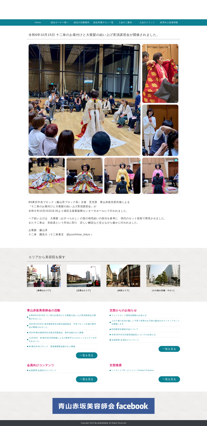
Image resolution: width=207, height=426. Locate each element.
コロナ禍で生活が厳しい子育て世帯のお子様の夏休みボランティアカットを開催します (145, 322)
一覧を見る (86, 355)
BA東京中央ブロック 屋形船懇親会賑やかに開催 (52, 346)
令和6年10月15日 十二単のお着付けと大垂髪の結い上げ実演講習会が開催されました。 (62, 317)
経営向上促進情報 (169, 22)
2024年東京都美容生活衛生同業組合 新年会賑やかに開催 (56, 332)
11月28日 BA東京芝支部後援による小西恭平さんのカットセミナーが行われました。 (63, 339)
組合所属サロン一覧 (103, 22)
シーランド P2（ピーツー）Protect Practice (132, 370)
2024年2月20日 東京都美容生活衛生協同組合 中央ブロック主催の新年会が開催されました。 (62, 325)
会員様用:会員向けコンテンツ (125, 340)
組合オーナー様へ (60, 22)
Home (38, 22)
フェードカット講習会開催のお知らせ (129, 315)
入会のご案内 (125, 22)
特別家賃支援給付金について (124, 329)
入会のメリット (147, 22)
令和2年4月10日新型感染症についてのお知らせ (133, 335)
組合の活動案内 (81, 22)
